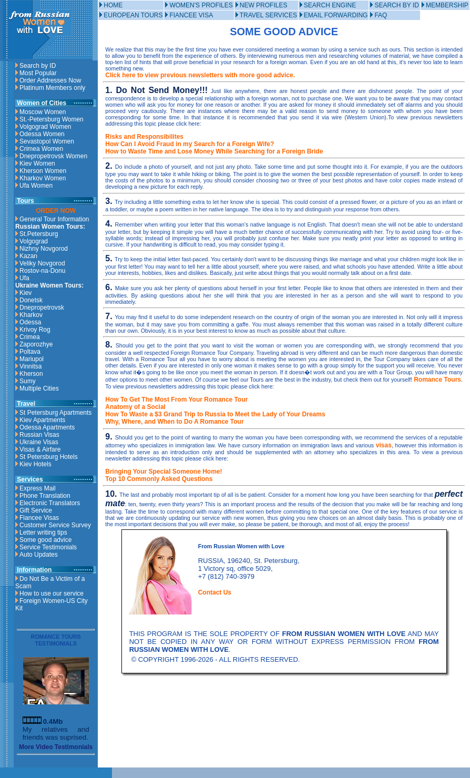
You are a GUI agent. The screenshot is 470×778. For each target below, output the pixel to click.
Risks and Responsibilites (144, 136)
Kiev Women (37, 163)
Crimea (29, 337)
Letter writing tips (43, 532)
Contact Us (214, 592)
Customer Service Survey (55, 525)
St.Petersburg (38, 234)
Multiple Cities (39, 388)
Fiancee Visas (39, 517)
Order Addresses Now (50, 80)
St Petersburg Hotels (48, 456)
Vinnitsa (30, 366)
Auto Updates (38, 554)
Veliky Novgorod (42, 263)
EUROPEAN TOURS (133, 15)
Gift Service (35, 510)
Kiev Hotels (35, 464)
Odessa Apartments (47, 427)
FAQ (380, 15)
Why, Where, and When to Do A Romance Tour (174, 421)
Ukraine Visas (38, 442)
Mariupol (31, 359)
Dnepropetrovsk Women (53, 156)
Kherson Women (42, 171)
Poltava (29, 351)
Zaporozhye (36, 344)
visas (384, 445)
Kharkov (31, 315)
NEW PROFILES (264, 5)
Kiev (25, 292)
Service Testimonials (48, 547)
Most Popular (38, 73)
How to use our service (51, 593)
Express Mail (37, 488)
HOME (113, 5)
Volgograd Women (45, 126)
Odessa (30, 322)
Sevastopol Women (46, 141)
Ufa (24, 278)
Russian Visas (39, 434)
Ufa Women (36, 185)
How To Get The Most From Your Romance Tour (176, 399)
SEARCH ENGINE (330, 5)
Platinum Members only (52, 87)
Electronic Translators (49, 503)
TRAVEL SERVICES (268, 15)
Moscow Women (42, 112)
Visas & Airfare (39, 449)
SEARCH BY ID (396, 5)
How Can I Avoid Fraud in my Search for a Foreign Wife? (189, 144)
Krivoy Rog (34, 329)
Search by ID (37, 65)
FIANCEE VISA (191, 15)
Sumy (27, 381)
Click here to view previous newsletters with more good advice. (200, 75)
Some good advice (45, 540)
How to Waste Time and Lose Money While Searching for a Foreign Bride (214, 151)
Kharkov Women (42, 178)
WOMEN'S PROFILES (200, 5)
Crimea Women (41, 148)
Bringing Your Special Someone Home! (163, 471)
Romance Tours (437, 379)
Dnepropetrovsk (41, 307)
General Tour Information (54, 219)
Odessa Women (42, 134)
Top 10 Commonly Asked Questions (158, 479)
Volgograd (33, 241)
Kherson (31, 373)
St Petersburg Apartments (55, 412)
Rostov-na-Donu (42, 270)
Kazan (28, 256)
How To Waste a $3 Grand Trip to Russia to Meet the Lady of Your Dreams (215, 414)
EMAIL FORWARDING (336, 15)
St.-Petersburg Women (51, 119)
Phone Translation (44, 495)
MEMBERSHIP (447, 5)
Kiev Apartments (42, 420)
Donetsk (31, 300)
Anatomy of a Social (135, 407)
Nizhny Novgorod (43, 248)
